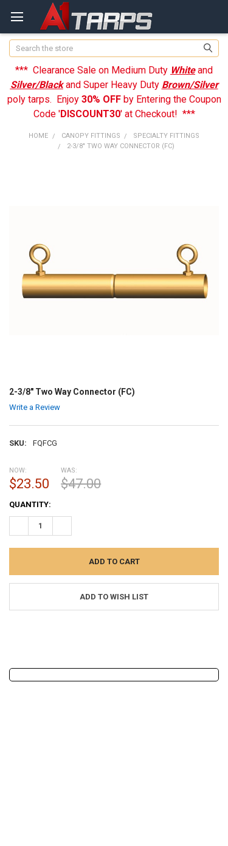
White (182, 70)
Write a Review (34, 407)
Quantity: (30, 504)
